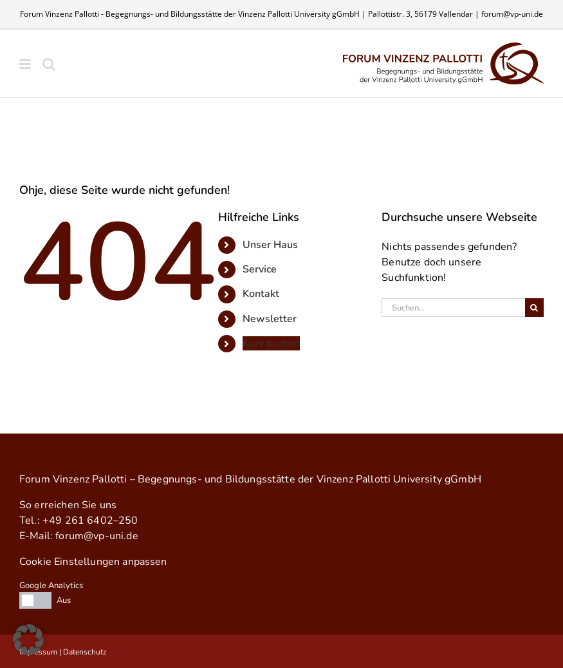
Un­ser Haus (270, 245)
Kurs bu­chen (271, 343)
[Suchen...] (453, 307)
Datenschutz (85, 652)
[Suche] (534, 307)
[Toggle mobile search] (48, 64)
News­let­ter (270, 319)
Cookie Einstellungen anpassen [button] (93, 562)
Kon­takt (261, 294)
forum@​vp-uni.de (96, 536)
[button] (28, 639)
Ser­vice (260, 269)
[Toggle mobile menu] (26, 64)
